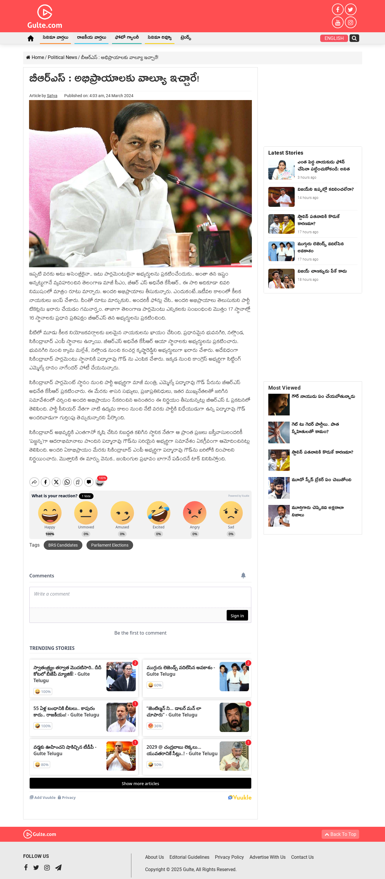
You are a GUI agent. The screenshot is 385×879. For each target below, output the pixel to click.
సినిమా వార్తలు (55, 38)
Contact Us (302, 852)
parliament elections (109, 540)
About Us (154, 852)
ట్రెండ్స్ (186, 38)
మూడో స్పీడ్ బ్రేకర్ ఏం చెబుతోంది (321, 480)
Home (30, 38)
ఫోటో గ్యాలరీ (127, 38)
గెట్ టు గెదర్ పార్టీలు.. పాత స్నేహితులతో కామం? (315, 429)
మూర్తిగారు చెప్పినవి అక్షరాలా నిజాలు (318, 512)
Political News (62, 57)
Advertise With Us (268, 852)
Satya (52, 95)
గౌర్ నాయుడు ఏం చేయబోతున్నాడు (323, 397)
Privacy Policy (229, 852)
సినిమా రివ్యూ (160, 38)
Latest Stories (285, 153)
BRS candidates (63, 540)
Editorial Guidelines (189, 852)
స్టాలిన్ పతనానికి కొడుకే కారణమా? (322, 453)
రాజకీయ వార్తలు (91, 38)
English (334, 38)
